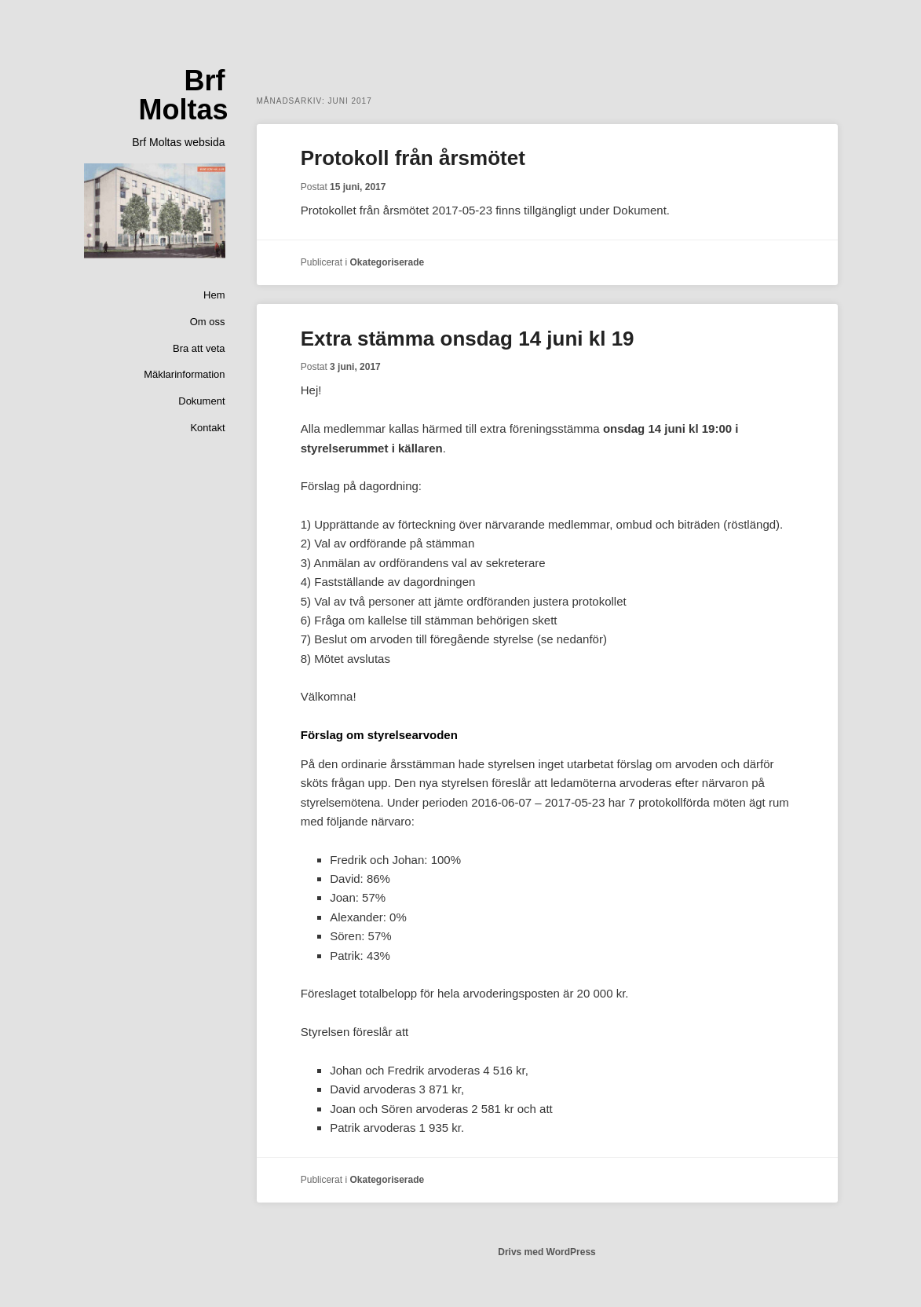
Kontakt (207, 428)
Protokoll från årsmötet (413, 158)
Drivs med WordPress (547, 1252)
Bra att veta (199, 348)
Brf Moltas (183, 95)
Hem (214, 295)
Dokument (201, 401)
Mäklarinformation (184, 374)
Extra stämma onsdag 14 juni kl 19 (467, 338)
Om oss (207, 322)
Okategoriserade (386, 262)
